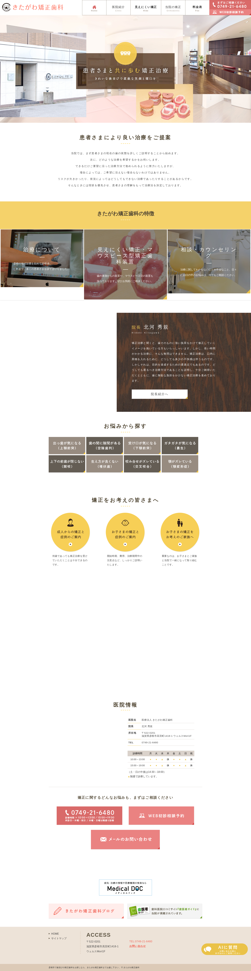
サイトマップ (59, 938)
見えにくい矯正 (145, 8)
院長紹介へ (159, 394)
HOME (55, 933)
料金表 (197, 8)
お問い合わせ (137, 946)
